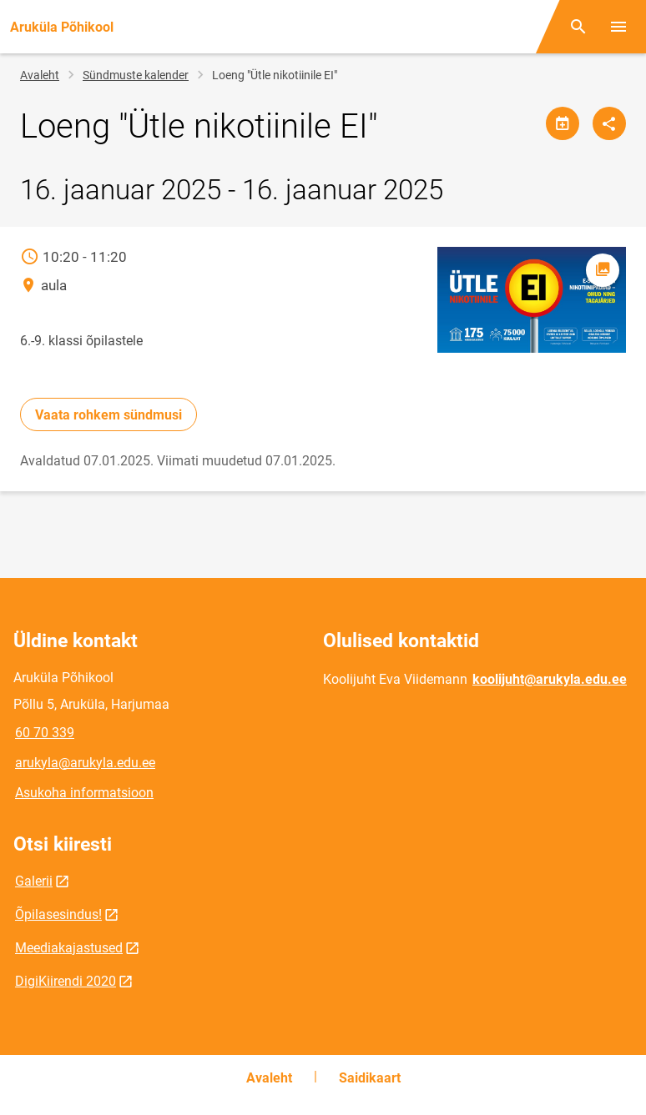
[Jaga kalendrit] (562, 123)
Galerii (34, 881)
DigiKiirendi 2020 (65, 981)
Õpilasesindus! (58, 914)
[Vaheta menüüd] (618, 27)
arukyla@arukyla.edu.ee (85, 763)
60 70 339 (44, 733)
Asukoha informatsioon (84, 793)
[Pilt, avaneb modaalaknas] (531, 300)
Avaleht (39, 75)
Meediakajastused (69, 948)
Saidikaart (370, 1078)
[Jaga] (609, 123)
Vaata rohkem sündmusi (108, 415)
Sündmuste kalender (136, 75)
